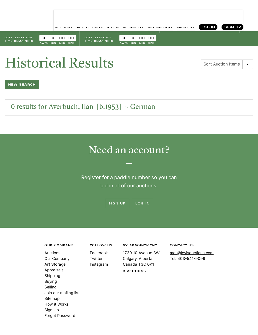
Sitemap (51, 299)
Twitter (96, 259)
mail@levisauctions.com (192, 253)
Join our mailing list (62, 293)
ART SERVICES (160, 13)
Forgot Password (59, 316)
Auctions (52, 253)
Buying (50, 282)
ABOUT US (186, 13)
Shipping (52, 276)
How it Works (56, 304)
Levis (19, 262)
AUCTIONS (64, 13)
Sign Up (232, 14)
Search (250, 13)
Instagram (99, 264)
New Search (22, 85)
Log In (208, 14)
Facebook (99, 253)
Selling (50, 287)
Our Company (57, 259)
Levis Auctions (20, 10)
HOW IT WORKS (90, 13)
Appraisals (54, 270)
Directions (134, 271)
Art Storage (55, 264)
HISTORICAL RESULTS (125, 13)
